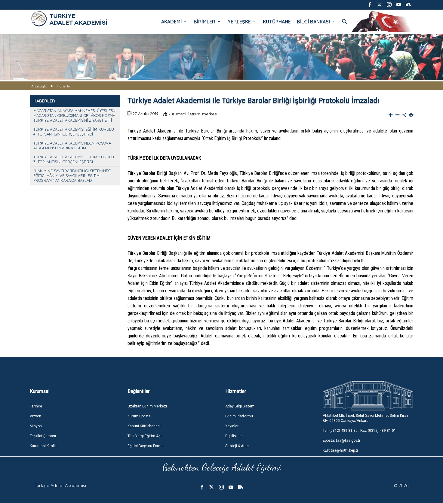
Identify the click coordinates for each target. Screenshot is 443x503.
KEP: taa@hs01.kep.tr (340, 450)
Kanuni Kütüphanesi (144, 426)
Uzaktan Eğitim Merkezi (147, 406)
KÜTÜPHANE (277, 22)
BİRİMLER (207, 22)
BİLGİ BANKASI (316, 22)
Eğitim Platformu (239, 416)
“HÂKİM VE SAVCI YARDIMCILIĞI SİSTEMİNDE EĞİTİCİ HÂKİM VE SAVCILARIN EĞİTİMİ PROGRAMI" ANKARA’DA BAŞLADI (72, 175)
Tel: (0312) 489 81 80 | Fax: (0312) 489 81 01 (359, 430)
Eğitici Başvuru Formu (146, 446)
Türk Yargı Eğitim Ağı (145, 436)
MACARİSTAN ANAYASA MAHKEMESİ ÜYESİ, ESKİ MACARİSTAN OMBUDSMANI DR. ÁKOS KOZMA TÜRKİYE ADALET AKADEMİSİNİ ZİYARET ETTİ (74, 115)
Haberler (64, 86)
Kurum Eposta (139, 416)
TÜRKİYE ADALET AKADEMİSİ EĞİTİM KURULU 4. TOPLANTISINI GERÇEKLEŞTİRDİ (73, 131)
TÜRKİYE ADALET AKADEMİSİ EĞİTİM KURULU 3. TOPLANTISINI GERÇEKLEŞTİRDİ (73, 159)
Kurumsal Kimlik (43, 446)
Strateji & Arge (237, 446)
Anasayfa (39, 86)
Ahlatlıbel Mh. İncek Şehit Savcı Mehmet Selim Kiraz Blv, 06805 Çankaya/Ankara (365, 418)
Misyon (36, 426)
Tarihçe (36, 406)
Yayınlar (231, 426)
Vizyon (35, 416)
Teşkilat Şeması (43, 436)
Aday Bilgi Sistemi (240, 406)
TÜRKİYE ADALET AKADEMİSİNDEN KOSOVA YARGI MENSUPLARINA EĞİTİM (72, 145)
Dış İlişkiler (234, 436)
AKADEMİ (174, 22)
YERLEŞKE (242, 22)
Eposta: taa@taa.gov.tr (341, 440)
